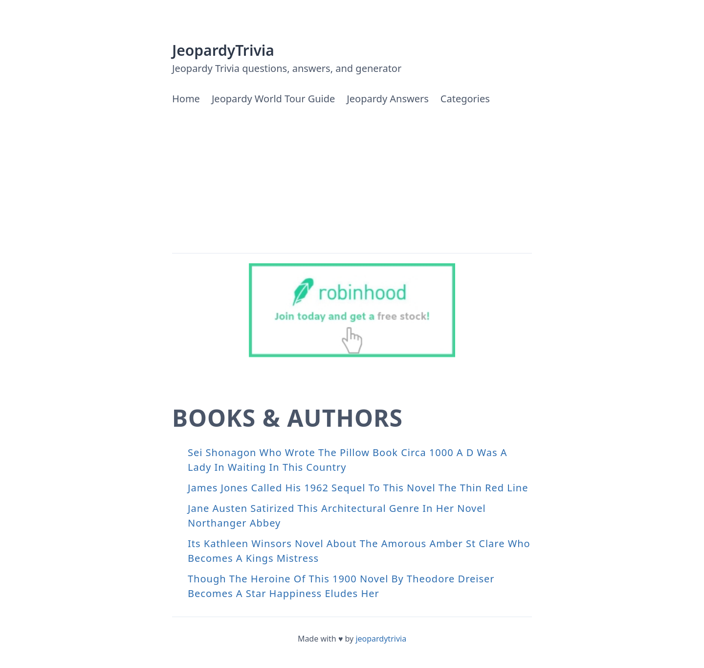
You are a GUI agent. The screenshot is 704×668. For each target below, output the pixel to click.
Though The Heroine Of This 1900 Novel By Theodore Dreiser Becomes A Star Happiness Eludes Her (341, 586)
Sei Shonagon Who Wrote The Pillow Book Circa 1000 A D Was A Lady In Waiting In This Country (347, 460)
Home (186, 98)
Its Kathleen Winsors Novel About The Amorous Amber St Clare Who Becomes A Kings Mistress (359, 551)
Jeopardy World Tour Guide (273, 98)
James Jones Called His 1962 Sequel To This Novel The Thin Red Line (358, 487)
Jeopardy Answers (387, 98)
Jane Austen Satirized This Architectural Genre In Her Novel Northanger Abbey (337, 516)
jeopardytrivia (380, 638)
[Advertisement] (352, 179)
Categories (465, 98)
